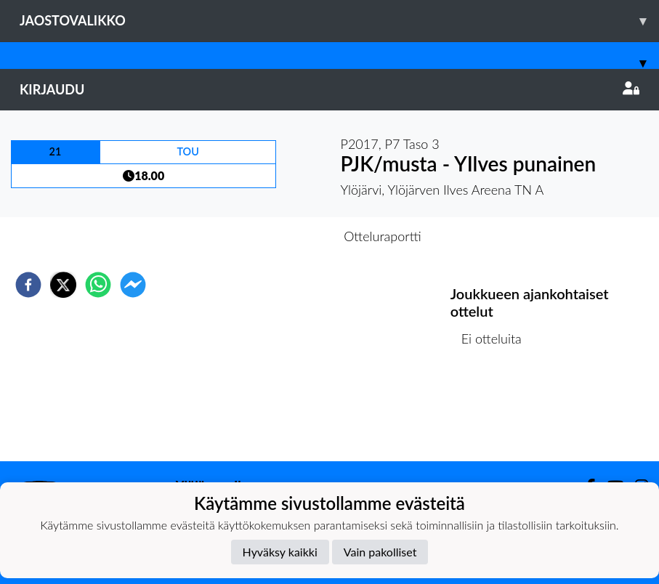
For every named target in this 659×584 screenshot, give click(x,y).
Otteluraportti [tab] (382, 236)
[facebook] (28, 285)
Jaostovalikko (339, 20)
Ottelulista (497, 412)
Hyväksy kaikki (280, 552)
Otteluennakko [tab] (279, 236)
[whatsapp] (98, 285)
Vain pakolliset (380, 552)
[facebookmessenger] (133, 285)
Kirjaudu (329, 89)
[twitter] (63, 285)
